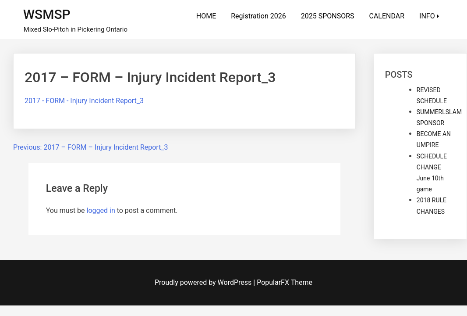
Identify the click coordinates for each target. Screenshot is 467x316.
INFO (427, 16)
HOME (206, 16)
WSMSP (47, 14)
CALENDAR (387, 16)
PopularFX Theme (284, 282)
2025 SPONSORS (327, 16)
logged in (101, 210)
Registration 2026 (258, 16)
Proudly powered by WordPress (204, 282)
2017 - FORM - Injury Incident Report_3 (84, 101)
